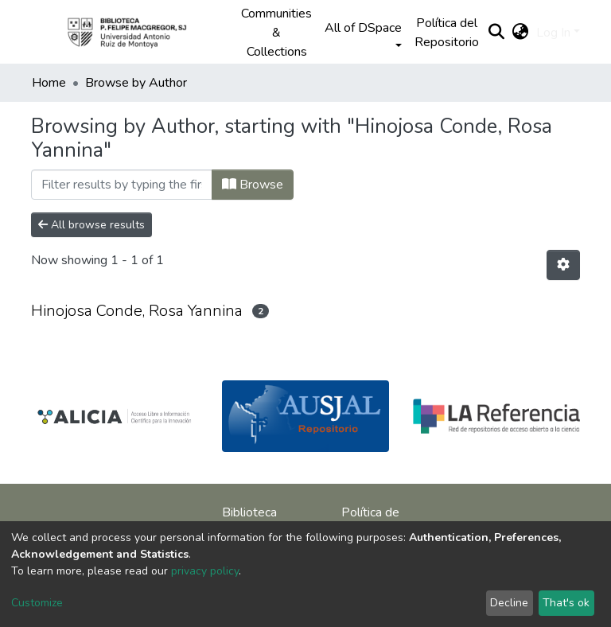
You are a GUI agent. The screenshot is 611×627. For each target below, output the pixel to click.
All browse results (91, 224)
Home (49, 83)
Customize (37, 602)
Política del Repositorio (446, 32)
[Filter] (121, 184)
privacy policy (205, 570)
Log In (553, 32)
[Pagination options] (563, 265)
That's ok (566, 602)
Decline (509, 602)
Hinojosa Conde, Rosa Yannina (137, 310)
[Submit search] (496, 32)
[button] (520, 32)
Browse (252, 184)
